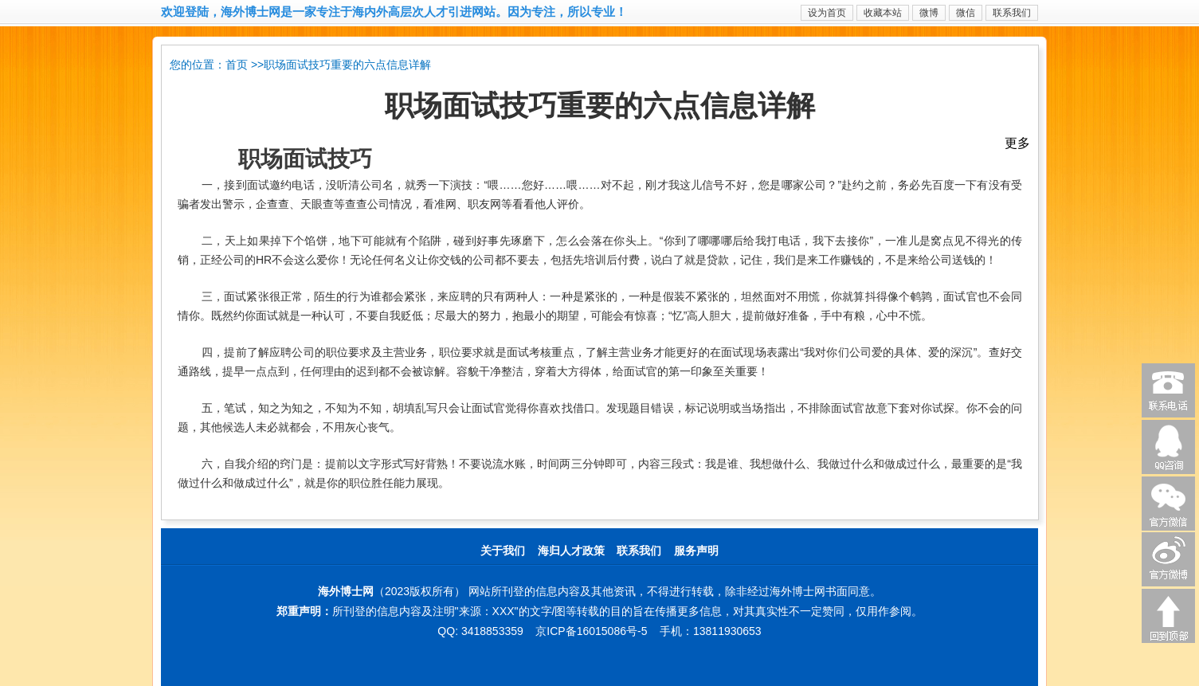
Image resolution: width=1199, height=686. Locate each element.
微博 (928, 12)
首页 (236, 65)
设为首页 (827, 12)
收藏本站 (883, 12)
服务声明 (696, 551)
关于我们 (502, 551)
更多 (1017, 143)
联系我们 (1012, 12)
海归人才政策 (571, 551)
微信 (965, 12)
